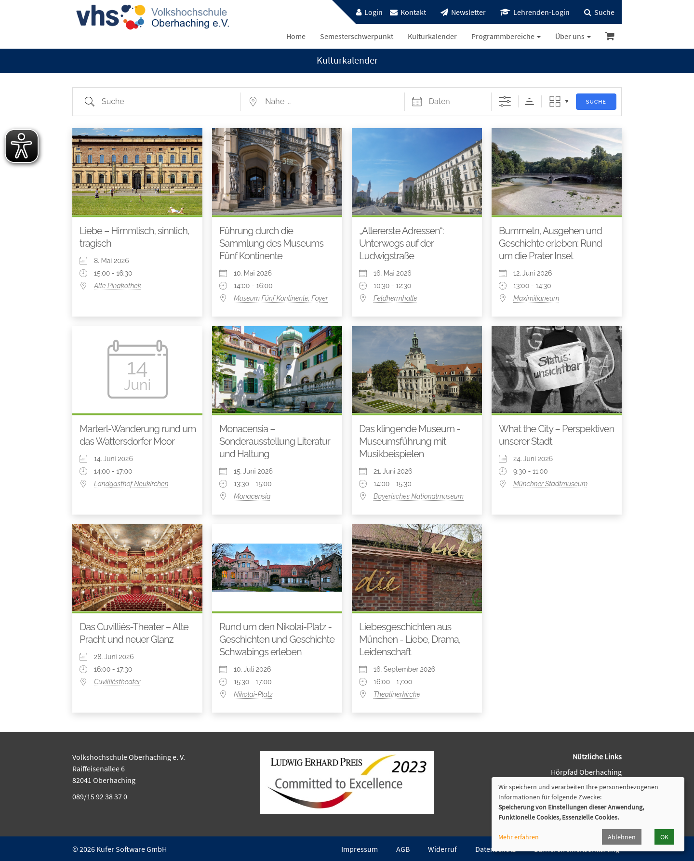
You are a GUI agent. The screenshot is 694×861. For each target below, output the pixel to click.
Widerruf (442, 849)
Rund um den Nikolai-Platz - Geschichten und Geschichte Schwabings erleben (276, 639)
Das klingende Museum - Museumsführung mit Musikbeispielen (409, 441)
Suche (596, 102)
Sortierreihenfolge (529, 101)
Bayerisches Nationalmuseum (419, 496)
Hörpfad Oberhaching (586, 772)
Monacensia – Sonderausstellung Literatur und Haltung (274, 441)
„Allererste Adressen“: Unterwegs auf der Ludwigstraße (401, 243)
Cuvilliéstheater (117, 682)
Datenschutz (495, 849)
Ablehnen (622, 837)
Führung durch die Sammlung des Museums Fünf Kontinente (271, 243)
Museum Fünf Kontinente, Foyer (281, 298)
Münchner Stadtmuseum (550, 484)
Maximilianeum (536, 298)
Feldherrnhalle (395, 298)
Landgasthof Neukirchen (131, 484)
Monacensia (252, 496)
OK (664, 837)
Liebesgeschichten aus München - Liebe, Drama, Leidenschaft (409, 639)
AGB (403, 849)
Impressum (359, 849)
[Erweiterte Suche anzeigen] (505, 101)
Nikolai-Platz (253, 694)
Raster (555, 101)
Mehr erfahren (518, 837)
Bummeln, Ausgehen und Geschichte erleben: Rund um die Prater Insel (550, 243)
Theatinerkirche (397, 694)
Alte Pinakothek (117, 286)
